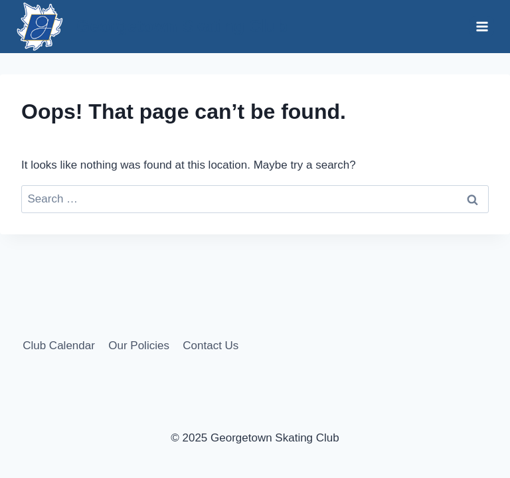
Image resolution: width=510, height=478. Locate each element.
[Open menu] (481, 26)
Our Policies (138, 345)
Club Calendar (59, 345)
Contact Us (210, 345)
